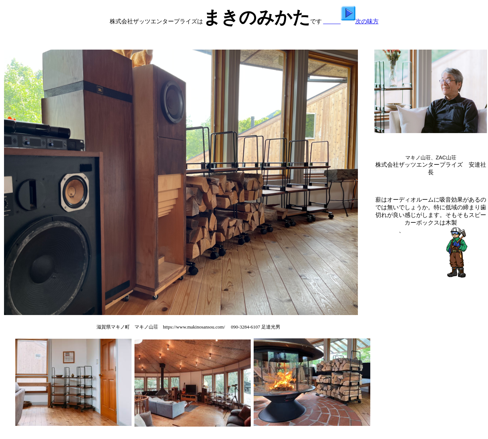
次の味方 (351, 21)
